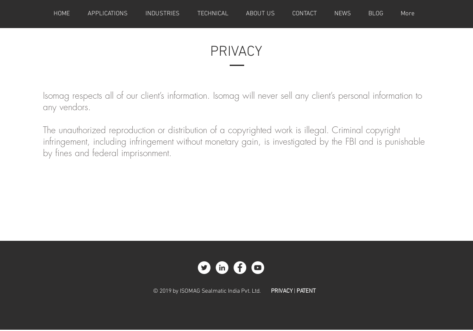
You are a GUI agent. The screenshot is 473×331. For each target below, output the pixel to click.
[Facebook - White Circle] (240, 267)
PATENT (306, 291)
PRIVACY (282, 291)
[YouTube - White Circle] (257, 267)
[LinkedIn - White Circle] (222, 267)
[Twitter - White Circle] (204, 267)
